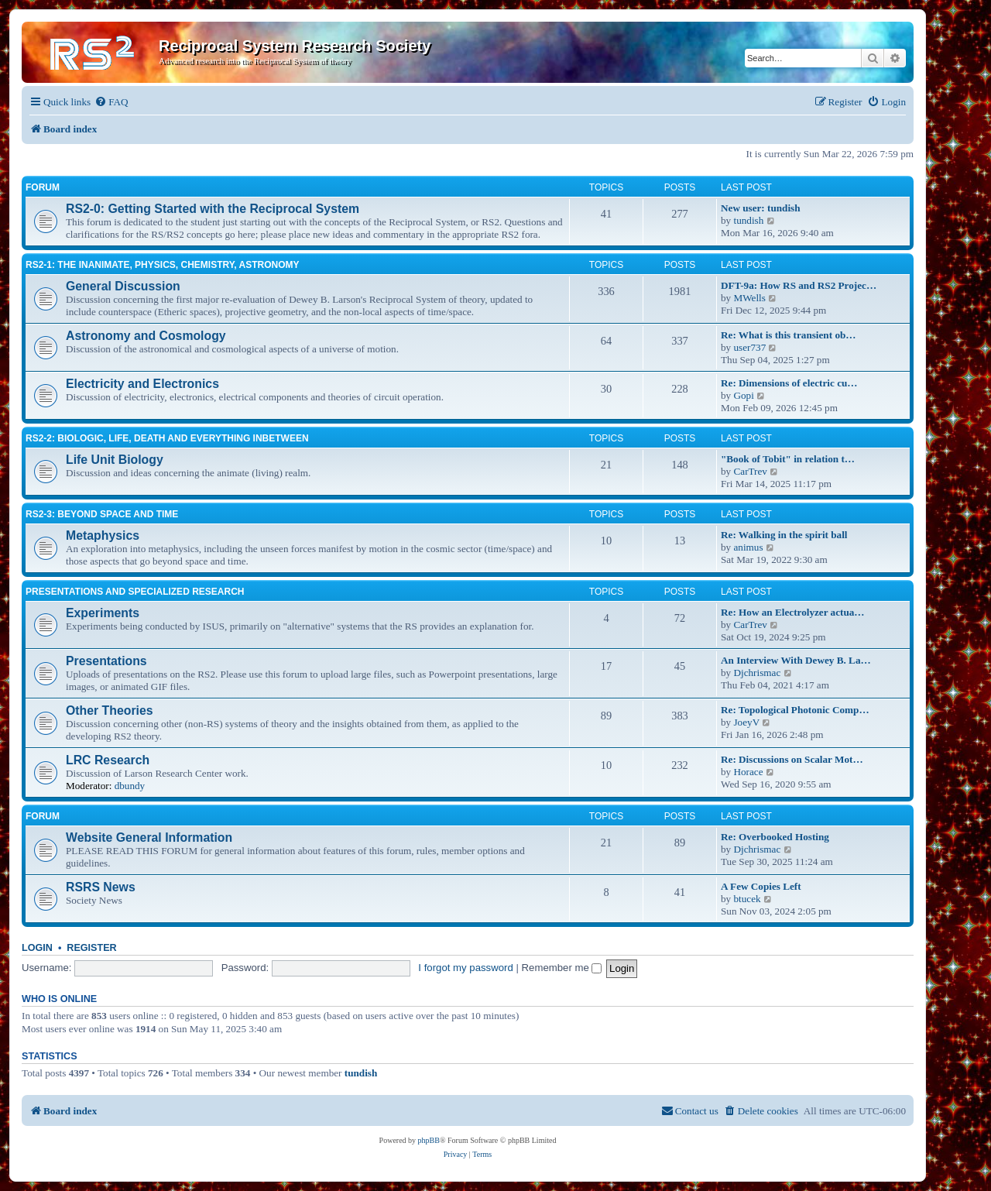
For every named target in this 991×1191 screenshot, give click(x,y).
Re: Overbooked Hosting (775, 837)
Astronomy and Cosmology (146, 335)
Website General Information (149, 837)
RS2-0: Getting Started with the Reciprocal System (212, 208)
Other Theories (109, 710)
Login (37, 947)
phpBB (429, 1140)
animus (748, 547)
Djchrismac (756, 672)
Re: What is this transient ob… (788, 335)
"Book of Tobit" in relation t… (788, 459)
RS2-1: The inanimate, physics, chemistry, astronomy (163, 264)
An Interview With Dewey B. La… (796, 660)
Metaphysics (102, 535)
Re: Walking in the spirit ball (784, 535)
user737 (749, 347)
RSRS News (100, 887)
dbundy (130, 785)
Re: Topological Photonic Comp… (795, 710)
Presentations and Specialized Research (135, 591)
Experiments (102, 613)
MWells (749, 298)
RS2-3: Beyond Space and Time (102, 514)
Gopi (743, 395)
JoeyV (746, 722)
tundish (748, 220)
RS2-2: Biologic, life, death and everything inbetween (167, 438)
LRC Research (107, 760)
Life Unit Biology (114, 459)
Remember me (562, 967)
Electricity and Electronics (142, 383)
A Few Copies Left (761, 886)
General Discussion (123, 286)
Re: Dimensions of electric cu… (789, 383)
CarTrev (749, 471)
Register (91, 947)
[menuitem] (111, 102)
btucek (746, 898)
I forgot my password (465, 967)
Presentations (106, 661)
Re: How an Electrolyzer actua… (793, 612)
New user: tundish (761, 208)
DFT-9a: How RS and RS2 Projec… (798, 285)
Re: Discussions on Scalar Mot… (792, 759)
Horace (748, 771)
